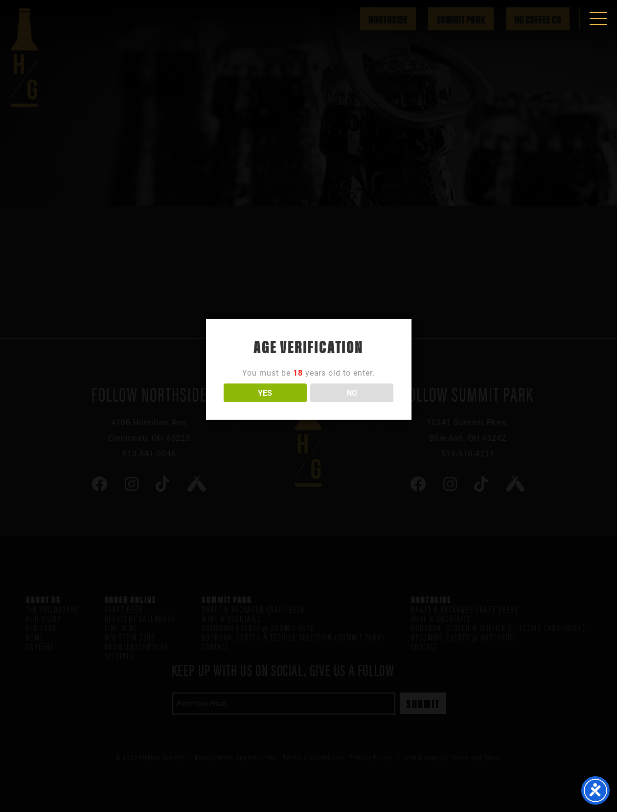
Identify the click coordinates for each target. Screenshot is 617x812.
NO (351, 392)
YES (265, 392)
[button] (598, 18)
